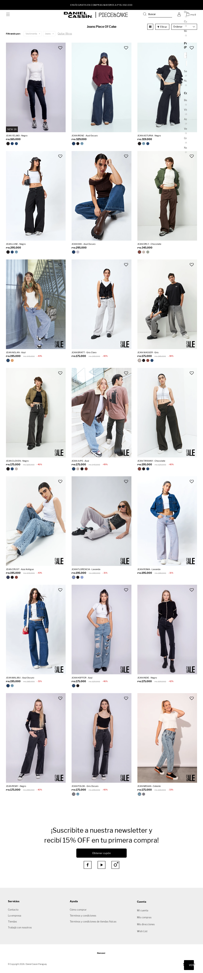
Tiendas (12, 921)
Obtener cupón (101, 853)
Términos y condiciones (83, 915)
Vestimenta (31, 33)
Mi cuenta (142, 910)
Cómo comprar (78, 909)
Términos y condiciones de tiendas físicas (93, 921)
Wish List (142, 931)
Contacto (13, 909)
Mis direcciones (146, 924)
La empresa (14, 915)
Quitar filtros (65, 33)
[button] (157, 15)
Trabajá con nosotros (20, 927)
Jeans (48, 33)
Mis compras (144, 917)
